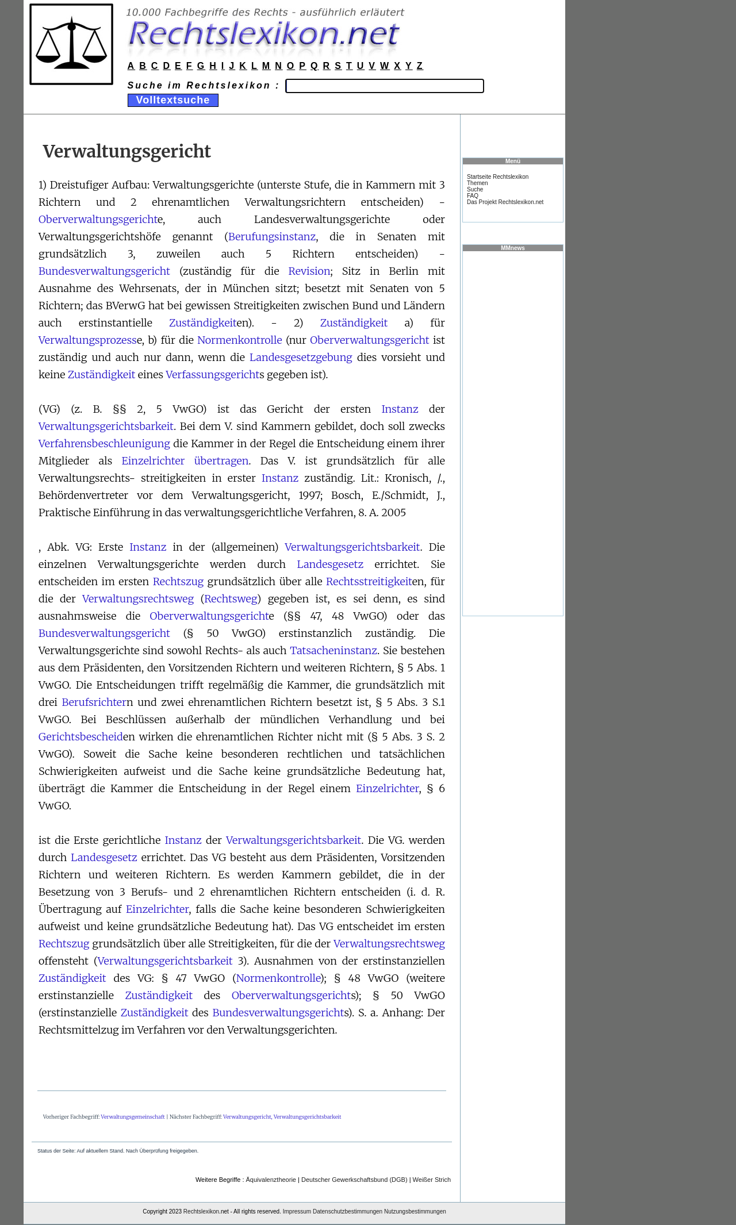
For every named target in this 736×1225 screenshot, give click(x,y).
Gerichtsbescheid (81, 736)
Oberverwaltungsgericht (98, 219)
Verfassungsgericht (212, 374)
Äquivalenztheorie (271, 1179)
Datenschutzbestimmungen (347, 1211)
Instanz (399, 409)
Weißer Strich (432, 1179)
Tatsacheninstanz (333, 650)
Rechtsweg (230, 598)
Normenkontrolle (239, 340)
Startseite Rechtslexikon (497, 177)
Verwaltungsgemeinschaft (133, 1116)
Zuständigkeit (202, 322)
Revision (310, 271)
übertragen (221, 460)
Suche (475, 189)
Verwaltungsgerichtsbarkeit (106, 426)
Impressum (297, 1211)
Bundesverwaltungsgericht (104, 271)
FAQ (472, 196)
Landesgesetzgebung (301, 357)
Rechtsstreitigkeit (369, 581)
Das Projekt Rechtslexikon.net (505, 202)
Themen (477, 183)
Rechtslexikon (201, 1211)
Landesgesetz (330, 564)
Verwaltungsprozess (88, 340)
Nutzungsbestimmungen (415, 1211)
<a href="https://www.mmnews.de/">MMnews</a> (513, 432)
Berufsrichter (94, 702)
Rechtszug (178, 581)
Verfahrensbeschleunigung (104, 443)
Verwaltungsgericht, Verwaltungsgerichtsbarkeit (282, 1116)
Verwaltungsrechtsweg (138, 598)
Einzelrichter (153, 460)
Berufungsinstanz (272, 236)
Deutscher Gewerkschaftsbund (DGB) (354, 1179)
